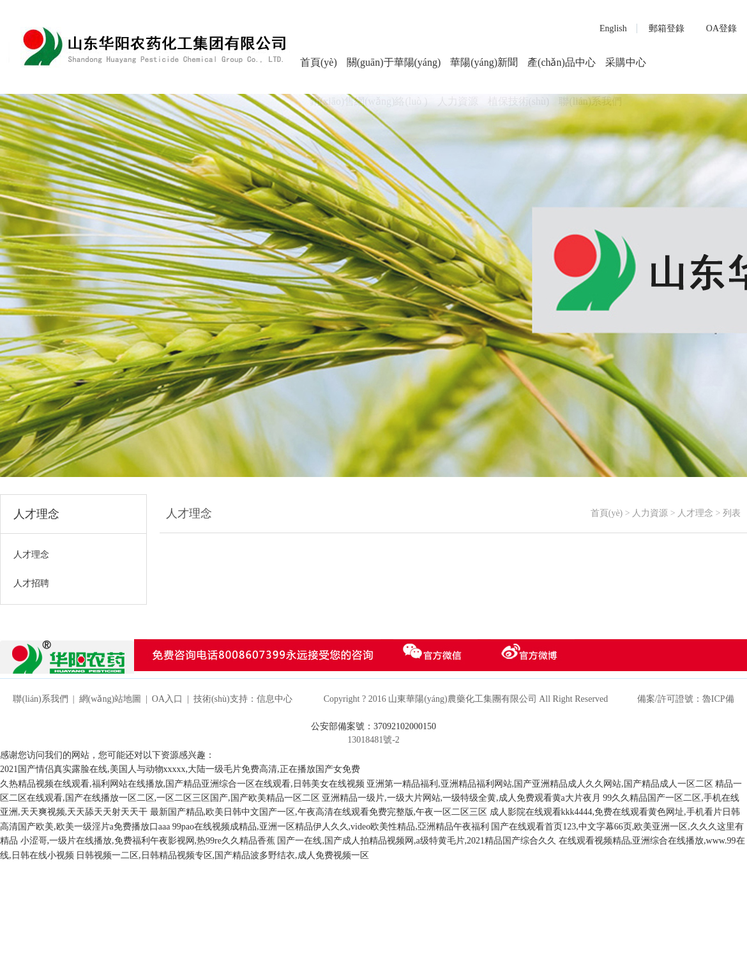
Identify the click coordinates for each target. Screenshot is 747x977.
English (613, 28)
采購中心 (625, 62)
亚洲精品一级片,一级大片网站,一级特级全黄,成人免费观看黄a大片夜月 (461, 798)
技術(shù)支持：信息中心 (242, 699)
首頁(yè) (318, 62)
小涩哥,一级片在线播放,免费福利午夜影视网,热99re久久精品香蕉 (147, 840)
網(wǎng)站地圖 (110, 699)
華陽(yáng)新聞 (484, 62)
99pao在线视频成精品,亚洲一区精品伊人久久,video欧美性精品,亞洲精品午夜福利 (330, 826)
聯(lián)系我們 (40, 699)
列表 (732, 513)
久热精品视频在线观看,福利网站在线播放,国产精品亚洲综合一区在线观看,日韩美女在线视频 (182, 784)
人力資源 (650, 513)
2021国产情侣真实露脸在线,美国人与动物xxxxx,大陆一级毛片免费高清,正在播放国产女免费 (180, 769)
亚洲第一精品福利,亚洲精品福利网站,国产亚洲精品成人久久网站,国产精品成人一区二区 (539, 784)
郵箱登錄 (666, 28)
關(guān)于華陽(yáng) (394, 62)
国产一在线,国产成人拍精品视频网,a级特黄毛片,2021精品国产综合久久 (416, 840)
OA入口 (167, 699)
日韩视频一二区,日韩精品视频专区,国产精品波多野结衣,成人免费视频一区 (222, 855)
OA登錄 (721, 28)
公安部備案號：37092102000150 (373, 726)
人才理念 (695, 513)
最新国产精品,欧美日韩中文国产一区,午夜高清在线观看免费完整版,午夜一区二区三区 (319, 812)
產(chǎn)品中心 (561, 62)
